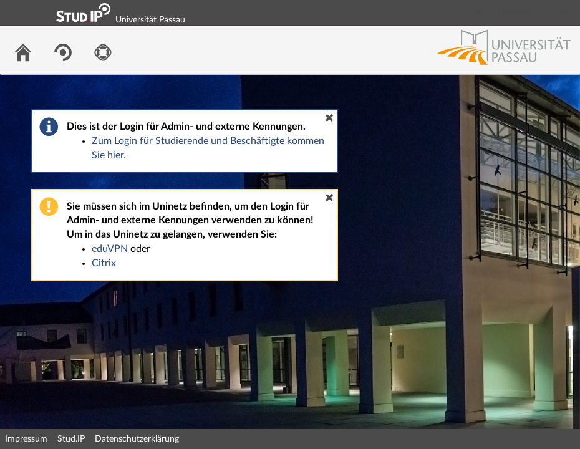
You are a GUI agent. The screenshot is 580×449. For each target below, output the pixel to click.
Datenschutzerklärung (137, 439)
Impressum (26, 439)
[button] (329, 118)
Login (565, 12)
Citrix (104, 263)
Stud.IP (71, 439)
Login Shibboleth (501, 12)
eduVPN (110, 249)
